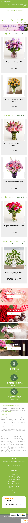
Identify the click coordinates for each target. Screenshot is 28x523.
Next (25, 55)
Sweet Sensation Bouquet (14, 182)
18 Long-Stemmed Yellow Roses (14, 100)
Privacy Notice (18, 520)
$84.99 (14, 68)
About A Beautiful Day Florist (10, 406)
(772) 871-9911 (7, 2)
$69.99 (14, 232)
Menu (2, 22)
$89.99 (14, 150)
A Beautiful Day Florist (14, 11)
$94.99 (14, 106)
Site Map (20, 522)
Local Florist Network (11, 522)
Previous (2, 55)
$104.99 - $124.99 (14, 279)
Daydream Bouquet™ (14, 62)
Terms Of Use (9, 520)
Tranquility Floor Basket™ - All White (14, 273)
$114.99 (14, 188)
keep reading (7, 411)
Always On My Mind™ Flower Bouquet (14, 144)
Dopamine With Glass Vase (14, 226)
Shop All (18, 33)
